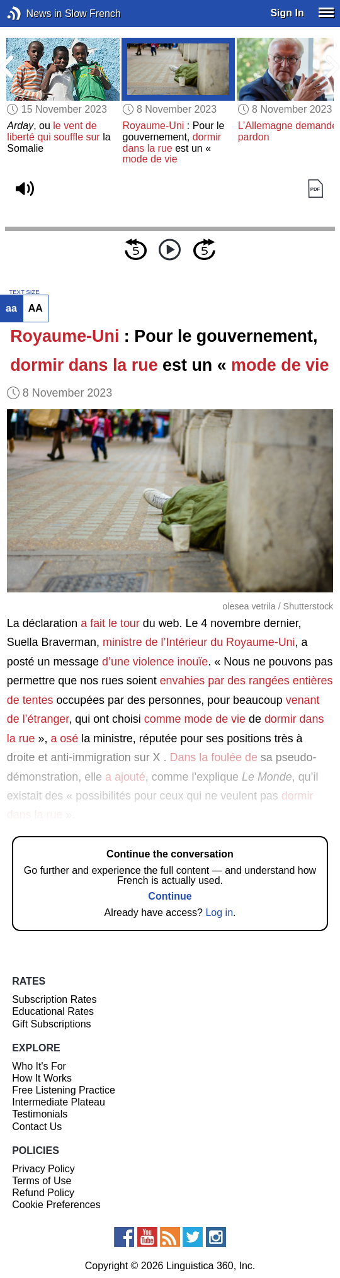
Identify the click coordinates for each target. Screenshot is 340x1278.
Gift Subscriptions (51, 1024)
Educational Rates (53, 1011)
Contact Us (37, 1126)
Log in (219, 912)
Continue (169, 896)
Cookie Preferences (56, 1204)
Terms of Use (41, 1180)
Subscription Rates (54, 999)
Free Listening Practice (63, 1090)
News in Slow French (33, 13)
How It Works (42, 1078)
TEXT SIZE (24, 292)
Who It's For (39, 1066)
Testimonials (39, 1114)
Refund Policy (43, 1192)
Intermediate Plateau (58, 1102)
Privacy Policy (43, 1168)
